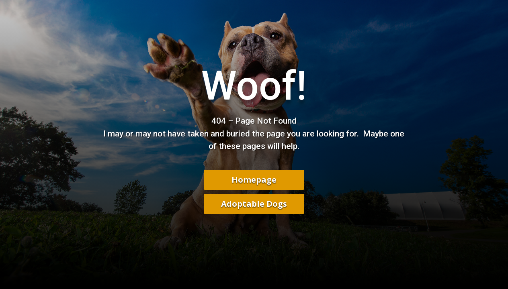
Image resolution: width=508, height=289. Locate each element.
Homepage (254, 179)
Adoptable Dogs (254, 203)
